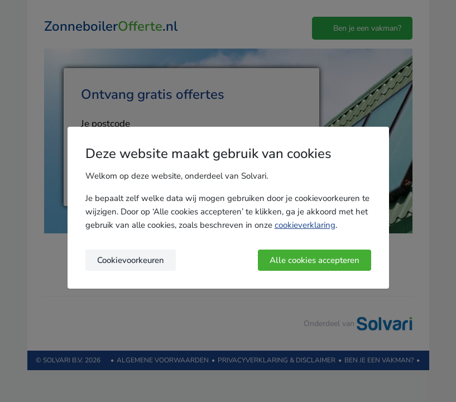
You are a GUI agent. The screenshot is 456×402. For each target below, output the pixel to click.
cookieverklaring (305, 225)
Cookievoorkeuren (130, 260)
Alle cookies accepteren (314, 260)
